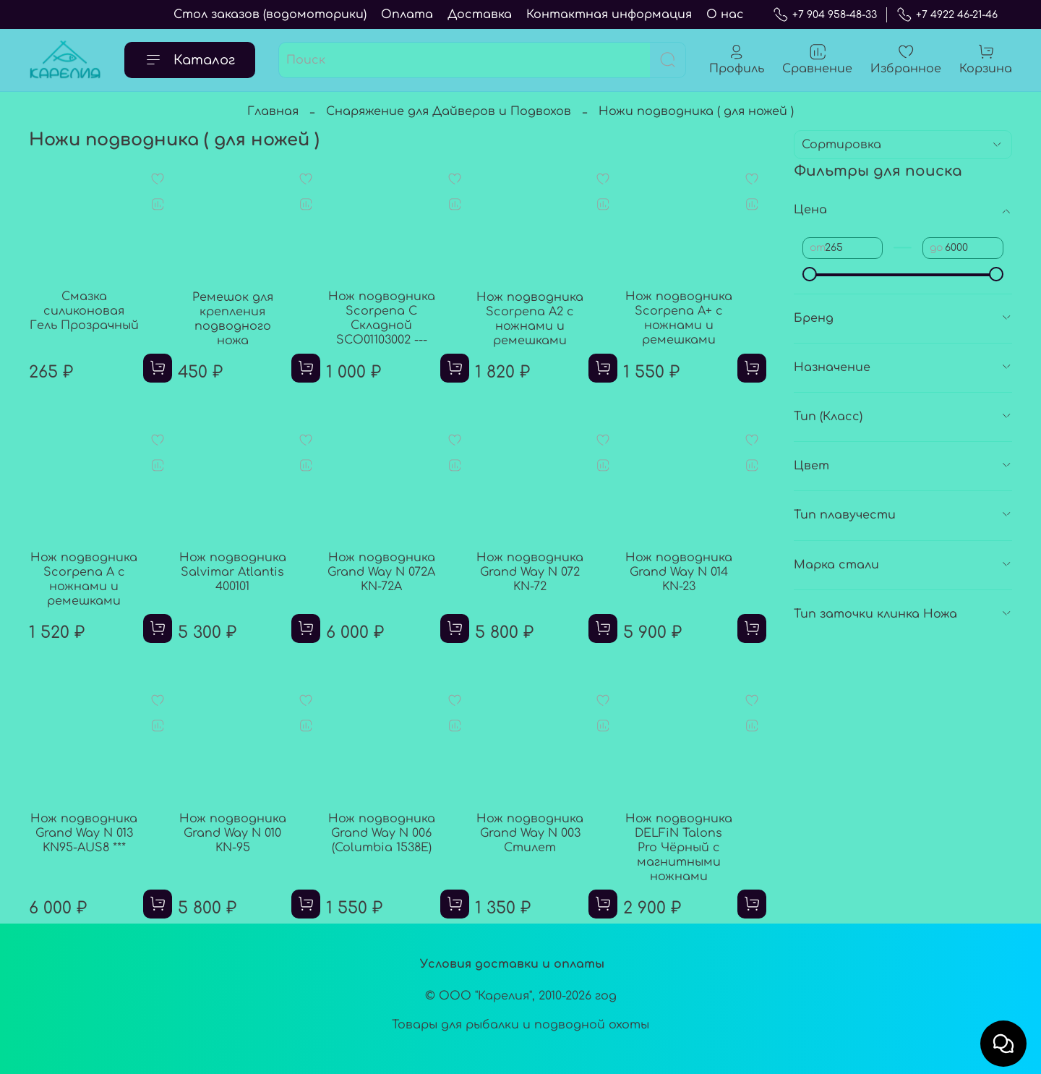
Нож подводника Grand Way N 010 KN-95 (232, 833)
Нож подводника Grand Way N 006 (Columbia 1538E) (381, 833)
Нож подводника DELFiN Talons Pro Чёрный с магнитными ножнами (678, 847)
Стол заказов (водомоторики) (270, 14)
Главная (273, 111)
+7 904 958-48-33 (825, 14)
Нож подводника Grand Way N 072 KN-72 (529, 572)
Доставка (479, 14)
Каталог (190, 60)
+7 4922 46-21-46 (947, 14)
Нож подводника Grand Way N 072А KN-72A (381, 572)
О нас (725, 14)
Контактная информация (609, 14)
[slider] (810, 274)
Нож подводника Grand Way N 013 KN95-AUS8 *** (83, 833)
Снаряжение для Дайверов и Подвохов (448, 111)
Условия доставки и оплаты (512, 964)
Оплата (407, 14)
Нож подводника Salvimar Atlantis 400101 (232, 572)
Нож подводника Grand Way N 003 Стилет (529, 833)
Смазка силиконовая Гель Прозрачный (84, 311)
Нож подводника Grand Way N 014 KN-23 (678, 572)
